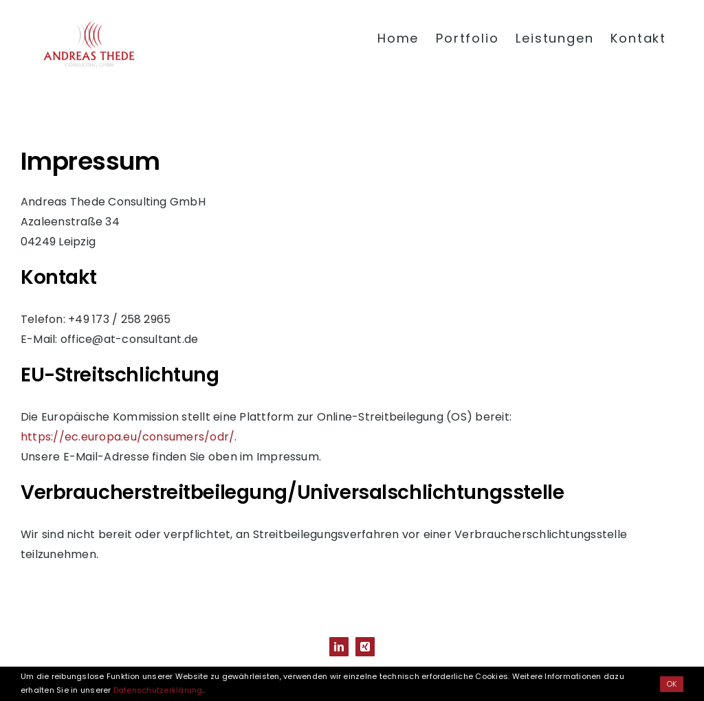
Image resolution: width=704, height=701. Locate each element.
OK (671, 683)
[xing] (365, 646)
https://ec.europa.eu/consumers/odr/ (127, 437)
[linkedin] (339, 646)
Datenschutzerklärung (158, 690)
